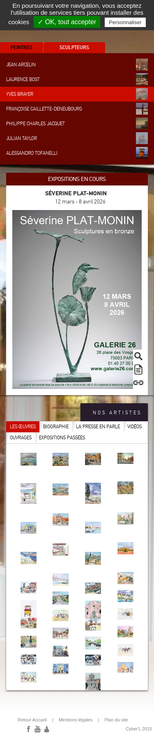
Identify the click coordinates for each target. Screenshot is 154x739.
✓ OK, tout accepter (67, 21)
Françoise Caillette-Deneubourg (77, 109)
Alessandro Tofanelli (77, 153)
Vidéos (134, 426)
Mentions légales (76, 719)
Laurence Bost (77, 79)
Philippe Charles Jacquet (77, 123)
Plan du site (116, 719)
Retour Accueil (32, 719)
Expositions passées (62, 438)
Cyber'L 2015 (139, 728)
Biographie (56, 426)
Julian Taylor (77, 138)
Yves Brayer (77, 94)
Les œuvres (23, 426)
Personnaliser (125, 22)
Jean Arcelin (77, 64)
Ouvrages (21, 438)
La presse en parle (98, 426)
